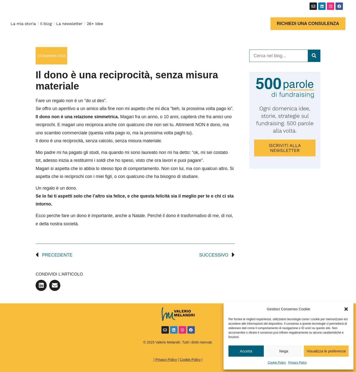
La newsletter (69, 23)
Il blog (46, 23)
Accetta (246, 351)
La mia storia (23, 23)
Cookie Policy (277, 362)
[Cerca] (314, 56)
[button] (346, 309)
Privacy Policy (297, 362)
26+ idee (95, 23)
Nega (283, 351)
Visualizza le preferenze (326, 351)
